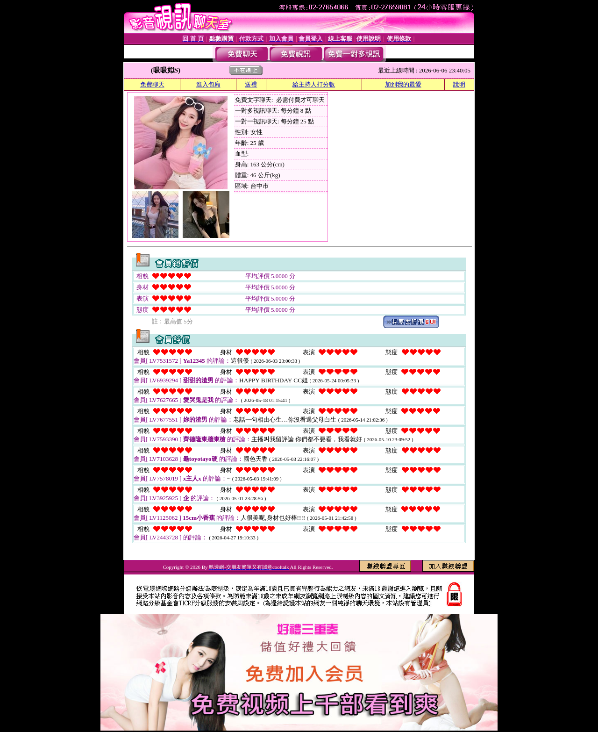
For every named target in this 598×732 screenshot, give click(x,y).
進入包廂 (208, 84)
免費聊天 (152, 84)
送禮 (251, 84)
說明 (459, 84)
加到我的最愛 (403, 84)
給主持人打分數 (313, 84)
